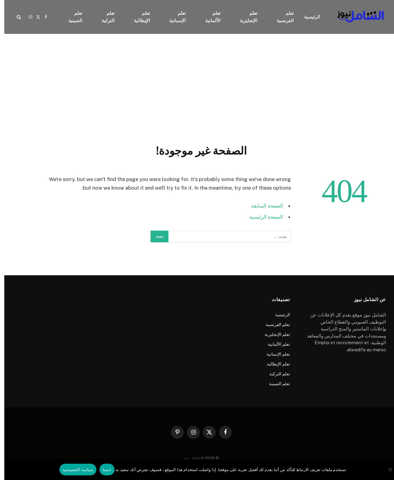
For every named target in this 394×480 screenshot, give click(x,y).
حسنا (102, 469)
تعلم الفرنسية (280, 16)
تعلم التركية (103, 16)
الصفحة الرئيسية (261, 217)
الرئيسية (308, 16)
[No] (386, 469)
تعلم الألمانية (208, 16)
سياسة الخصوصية (73, 469)
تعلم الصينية (71, 16)
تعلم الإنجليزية (244, 16)
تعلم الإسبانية (173, 16)
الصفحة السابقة (261, 206)
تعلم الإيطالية (138, 16)
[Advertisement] (197, 88)
